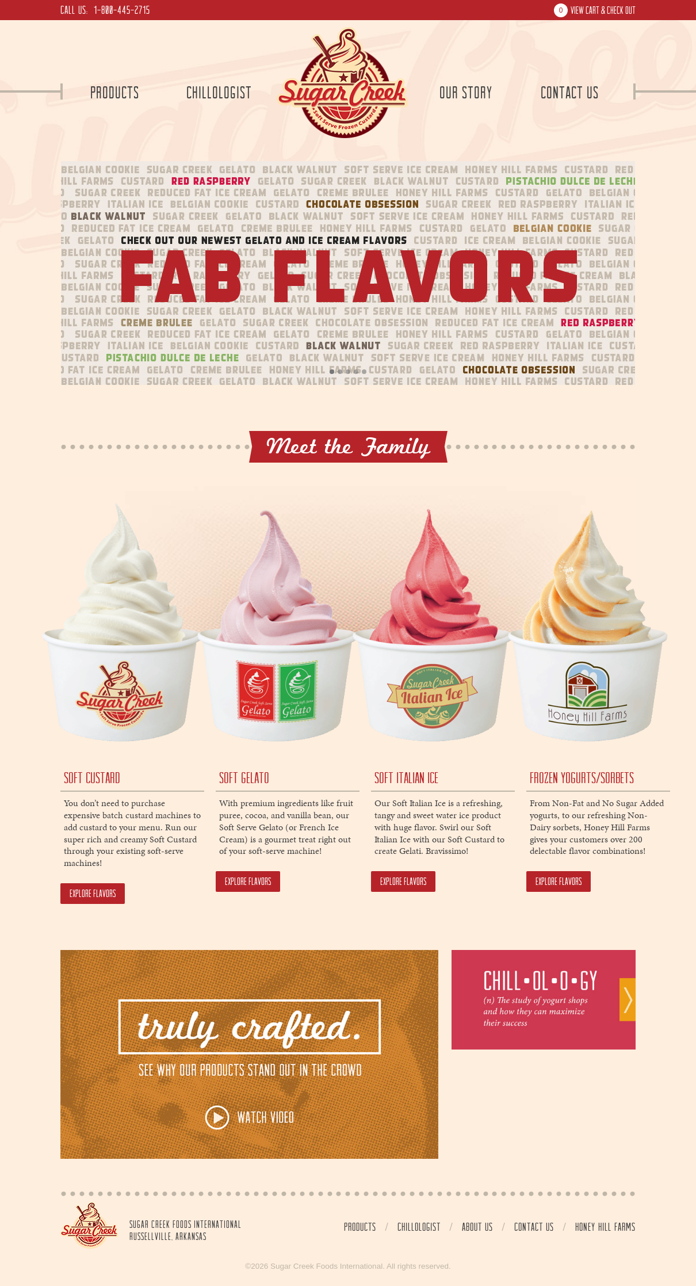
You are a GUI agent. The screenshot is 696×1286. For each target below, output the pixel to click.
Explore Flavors (93, 893)
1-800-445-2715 (122, 9)
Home (89, 1225)
